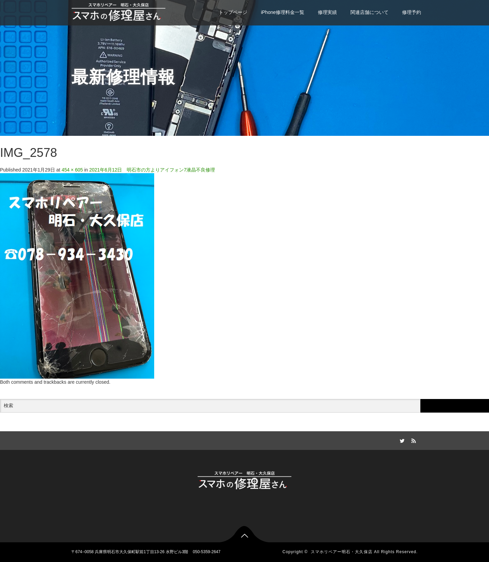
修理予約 (411, 12)
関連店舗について (369, 12)
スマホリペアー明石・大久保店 (342, 551)
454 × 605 (72, 170)
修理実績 (327, 12)
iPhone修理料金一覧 (282, 12)
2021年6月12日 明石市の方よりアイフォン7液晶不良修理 (152, 170)
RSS (413, 440)
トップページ (233, 12)
